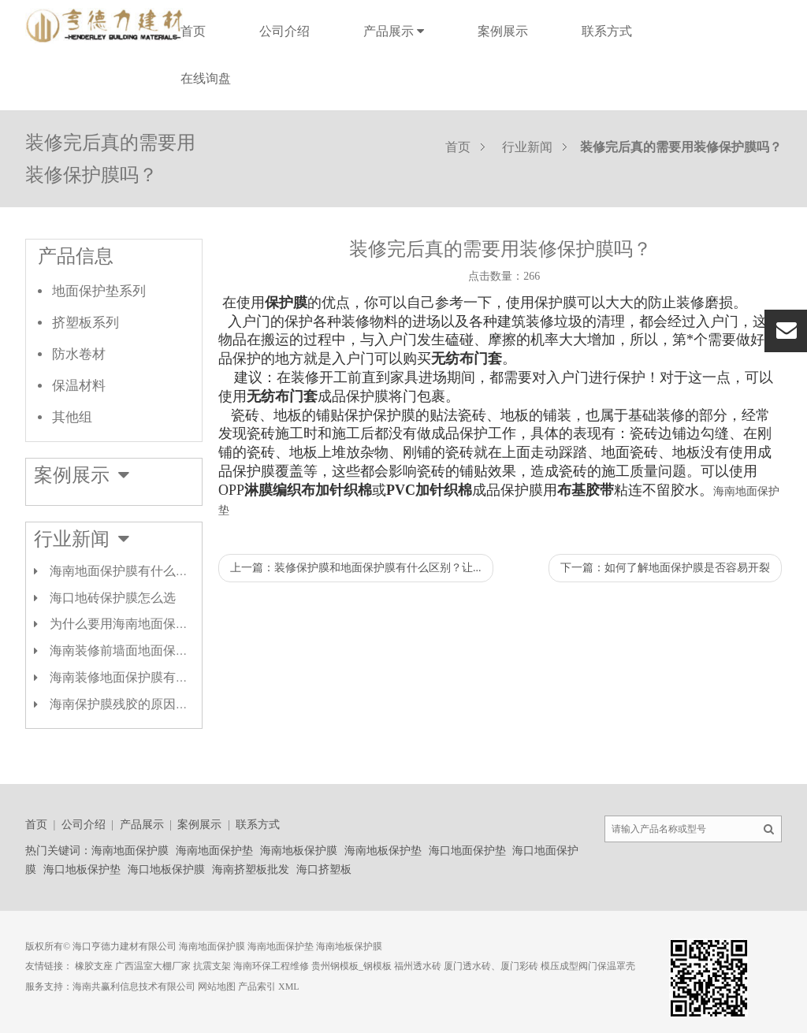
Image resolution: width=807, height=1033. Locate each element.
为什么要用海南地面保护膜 (125, 623)
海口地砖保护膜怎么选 (113, 597)
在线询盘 (205, 78)
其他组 (72, 417)
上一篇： (356, 568)
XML (288, 986)
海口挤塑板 (323, 869)
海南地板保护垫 (383, 850)
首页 (193, 31)
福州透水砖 (417, 966)
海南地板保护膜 (298, 850)
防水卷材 (79, 354)
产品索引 (257, 986)
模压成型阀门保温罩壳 (588, 966)
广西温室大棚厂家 (153, 966)
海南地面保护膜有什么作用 (125, 571)
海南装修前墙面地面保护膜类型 (138, 650)
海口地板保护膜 (166, 869)
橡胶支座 (94, 966)
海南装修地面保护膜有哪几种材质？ (150, 677)
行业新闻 (527, 147)
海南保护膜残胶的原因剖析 (125, 704)
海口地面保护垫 (467, 850)
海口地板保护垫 (82, 869)
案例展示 (503, 31)
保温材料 (79, 385)
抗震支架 (212, 966)
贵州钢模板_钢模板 (351, 966)
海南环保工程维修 (271, 966)
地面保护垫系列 (99, 291)
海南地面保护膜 (130, 850)
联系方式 (607, 31)
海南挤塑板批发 (250, 869)
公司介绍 (284, 31)
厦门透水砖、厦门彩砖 (491, 966)
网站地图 (217, 986)
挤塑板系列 (85, 322)
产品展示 (393, 31)
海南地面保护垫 (214, 850)
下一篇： (665, 568)
